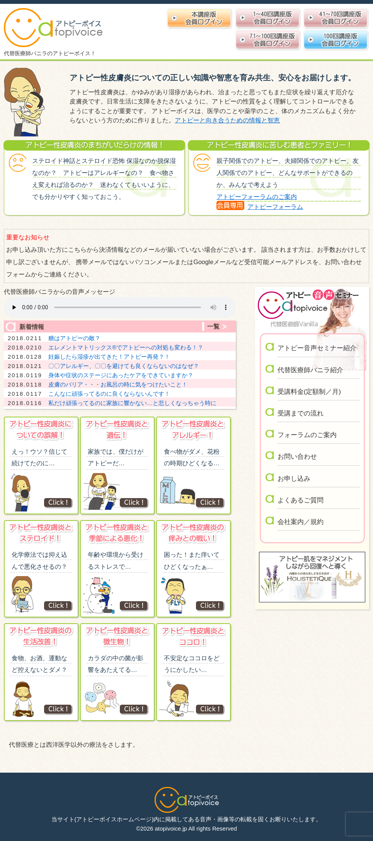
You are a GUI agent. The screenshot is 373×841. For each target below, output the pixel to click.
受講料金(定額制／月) (309, 391)
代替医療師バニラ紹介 (310, 370)
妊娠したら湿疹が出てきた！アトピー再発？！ (109, 356)
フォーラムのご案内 (307, 435)
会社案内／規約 (301, 522)
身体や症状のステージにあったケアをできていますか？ (120, 375)
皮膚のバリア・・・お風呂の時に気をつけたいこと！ (117, 384)
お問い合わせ (297, 456)
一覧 (213, 326)
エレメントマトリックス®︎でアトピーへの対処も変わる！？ (125, 347)
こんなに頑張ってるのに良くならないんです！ (109, 393)
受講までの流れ (301, 413)
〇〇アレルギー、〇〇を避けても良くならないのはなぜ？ (123, 366)
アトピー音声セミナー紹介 (317, 348)
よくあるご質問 (301, 500)
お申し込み (294, 478)
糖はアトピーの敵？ (74, 338)
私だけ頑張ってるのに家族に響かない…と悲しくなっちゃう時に (132, 403)
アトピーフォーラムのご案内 (256, 196)
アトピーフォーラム (275, 206)
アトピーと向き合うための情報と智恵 (227, 120)
